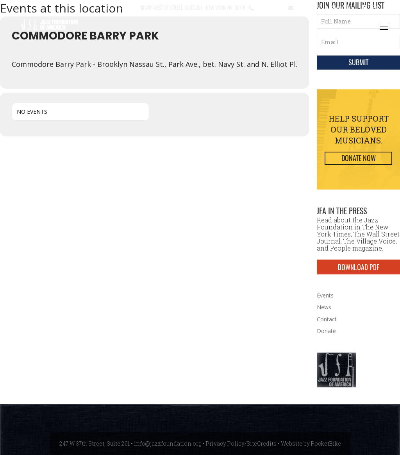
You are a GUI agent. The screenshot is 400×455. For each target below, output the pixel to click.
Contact (128, 7)
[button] (109, 8)
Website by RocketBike (311, 443)
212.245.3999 (269, 7)
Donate (326, 331)
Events (325, 295)
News (324, 307)
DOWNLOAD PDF (358, 267)
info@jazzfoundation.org (323, 7)
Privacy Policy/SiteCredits (241, 443)
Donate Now (358, 158)
